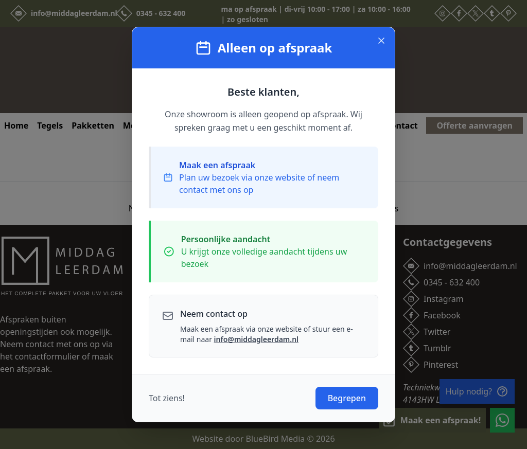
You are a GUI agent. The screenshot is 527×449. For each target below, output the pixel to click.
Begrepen (347, 398)
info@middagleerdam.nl (256, 339)
